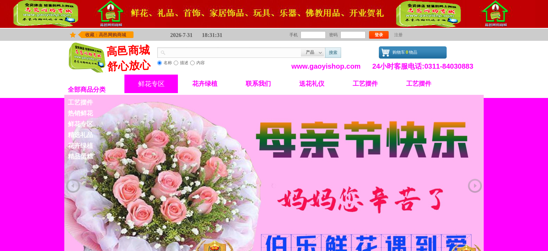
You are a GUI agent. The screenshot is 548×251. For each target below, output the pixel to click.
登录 (379, 34)
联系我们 (258, 83)
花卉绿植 (204, 83)
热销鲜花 (80, 113)
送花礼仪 (311, 83)
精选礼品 (80, 134)
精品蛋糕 (80, 156)
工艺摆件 (365, 83)
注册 (398, 34)
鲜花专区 (151, 84)
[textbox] (233, 51)
